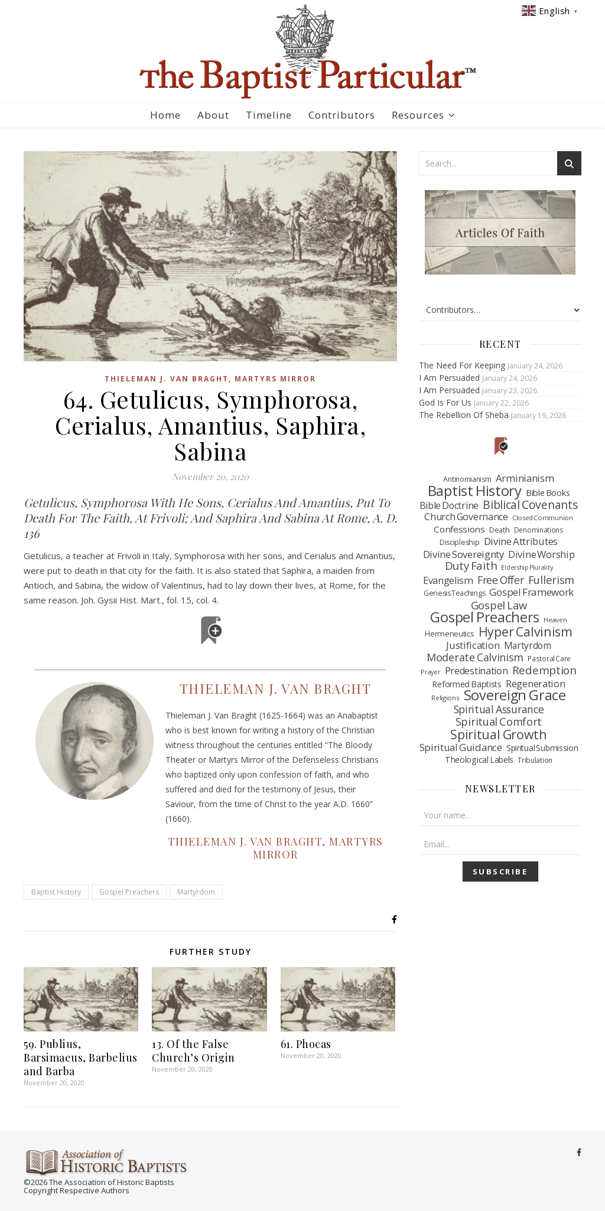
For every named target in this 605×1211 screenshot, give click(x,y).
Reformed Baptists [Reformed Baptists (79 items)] (466, 684)
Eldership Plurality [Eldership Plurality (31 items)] (526, 567)
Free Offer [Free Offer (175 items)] (500, 580)
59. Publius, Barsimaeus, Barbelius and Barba (81, 1057)
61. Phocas (306, 1044)
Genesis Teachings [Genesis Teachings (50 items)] (454, 593)
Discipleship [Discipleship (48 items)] (459, 542)
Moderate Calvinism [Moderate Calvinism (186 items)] (475, 658)
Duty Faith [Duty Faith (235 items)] (471, 566)
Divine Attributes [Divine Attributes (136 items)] (521, 541)
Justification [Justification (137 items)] (472, 645)
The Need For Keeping (462, 365)
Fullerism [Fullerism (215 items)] (551, 580)
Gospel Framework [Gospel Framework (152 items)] (531, 592)
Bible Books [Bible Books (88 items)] (548, 492)
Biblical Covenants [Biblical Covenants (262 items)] (530, 505)
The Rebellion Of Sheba (464, 414)
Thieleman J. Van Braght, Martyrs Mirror (210, 379)
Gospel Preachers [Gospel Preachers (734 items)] (484, 618)
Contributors (341, 115)
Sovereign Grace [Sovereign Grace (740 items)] (515, 695)
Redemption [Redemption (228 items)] (544, 670)
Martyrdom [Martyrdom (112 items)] (527, 646)
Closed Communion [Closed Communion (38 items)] (542, 517)
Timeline (269, 115)
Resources (418, 115)
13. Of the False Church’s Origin (193, 1051)
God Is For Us (445, 402)
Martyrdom (196, 892)
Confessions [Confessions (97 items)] (459, 529)
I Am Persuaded (449, 377)
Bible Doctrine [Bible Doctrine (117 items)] (449, 506)
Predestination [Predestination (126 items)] (476, 671)
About (213, 115)
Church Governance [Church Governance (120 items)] (466, 517)
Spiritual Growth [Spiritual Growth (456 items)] (498, 734)
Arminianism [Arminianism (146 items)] (525, 478)
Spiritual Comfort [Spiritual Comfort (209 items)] (499, 721)
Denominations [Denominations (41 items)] (539, 529)
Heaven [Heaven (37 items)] (555, 619)
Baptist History (56, 892)
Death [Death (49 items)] (499, 530)
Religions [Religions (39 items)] (445, 697)
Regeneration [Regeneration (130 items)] (535, 684)
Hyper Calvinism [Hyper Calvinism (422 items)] (526, 632)
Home (165, 115)
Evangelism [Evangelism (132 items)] (448, 580)
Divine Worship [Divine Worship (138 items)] (541, 554)
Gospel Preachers (129, 892)
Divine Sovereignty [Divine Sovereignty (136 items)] (463, 554)
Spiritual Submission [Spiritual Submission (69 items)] (542, 747)
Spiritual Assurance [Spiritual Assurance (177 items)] (499, 710)
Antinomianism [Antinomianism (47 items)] (467, 479)
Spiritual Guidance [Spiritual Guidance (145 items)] (460, 747)
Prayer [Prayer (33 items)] (430, 671)
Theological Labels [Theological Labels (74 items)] (479, 759)
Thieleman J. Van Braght (276, 688)
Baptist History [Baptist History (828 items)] (475, 491)
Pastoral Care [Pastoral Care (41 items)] (549, 658)
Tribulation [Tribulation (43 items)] (535, 760)
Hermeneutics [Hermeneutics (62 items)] (449, 633)
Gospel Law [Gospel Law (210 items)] (499, 605)
